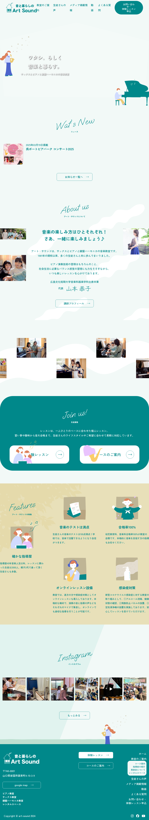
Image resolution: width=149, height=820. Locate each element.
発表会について (138, 769)
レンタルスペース (137, 772)
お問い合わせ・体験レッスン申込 (129, 8)
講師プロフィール (74, 303)
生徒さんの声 (59, 7)
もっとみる (74, 715)
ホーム (142, 754)
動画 (92, 7)
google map (21, 785)
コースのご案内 (95, 765)
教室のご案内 (43, 7)
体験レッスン (95, 755)
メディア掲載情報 (79, 7)
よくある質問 (104, 7)
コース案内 (140, 763)
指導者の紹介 (139, 766)
